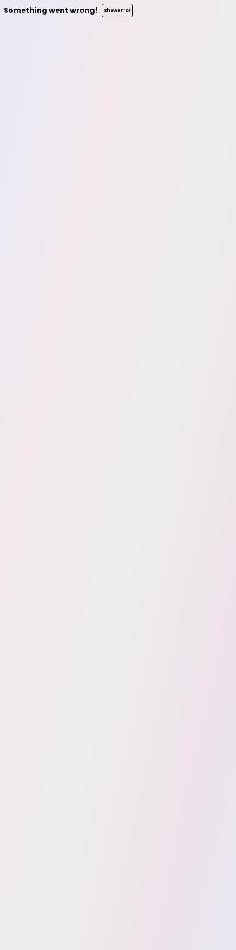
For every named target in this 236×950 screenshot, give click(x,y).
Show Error (117, 10)
